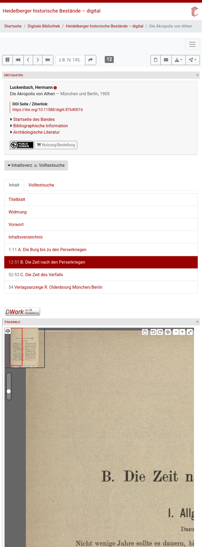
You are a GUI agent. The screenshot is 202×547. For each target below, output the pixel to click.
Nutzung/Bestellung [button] (56, 145)
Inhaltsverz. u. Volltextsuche (36, 165)
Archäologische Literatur (36, 132)
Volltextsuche (41, 185)
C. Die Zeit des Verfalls (36, 274)
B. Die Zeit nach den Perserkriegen (47, 262)
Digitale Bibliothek (44, 26)
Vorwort (16, 224)
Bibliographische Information (40, 125)
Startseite (13, 26)
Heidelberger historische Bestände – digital (51, 11)
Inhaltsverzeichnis (26, 237)
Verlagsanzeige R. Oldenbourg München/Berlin (55, 287)
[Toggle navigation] (192, 44)
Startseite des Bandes (34, 119)
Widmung (18, 212)
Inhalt (14, 185)
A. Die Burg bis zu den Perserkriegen (47, 249)
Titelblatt (17, 199)
